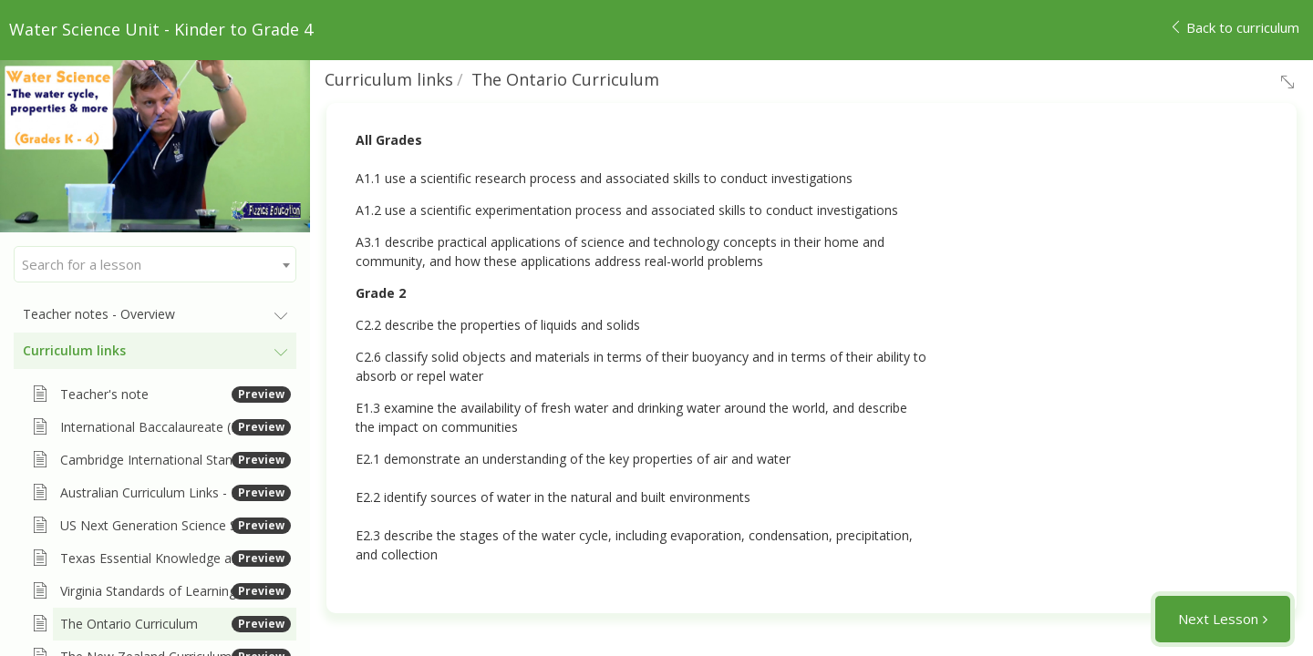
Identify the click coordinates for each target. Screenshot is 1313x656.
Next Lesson (1218, 619)
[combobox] (155, 264)
